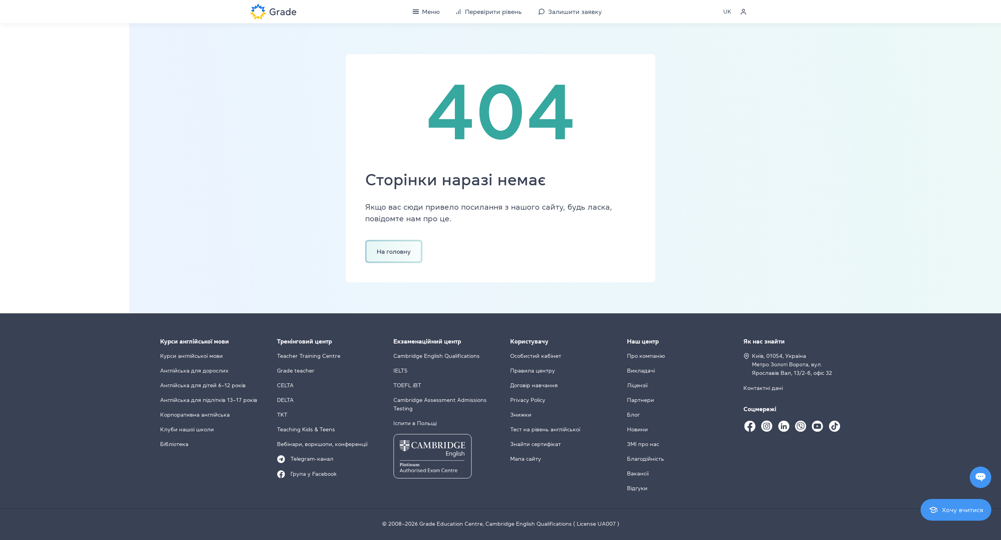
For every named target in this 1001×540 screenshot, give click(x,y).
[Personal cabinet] (743, 11)
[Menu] (426, 11)
